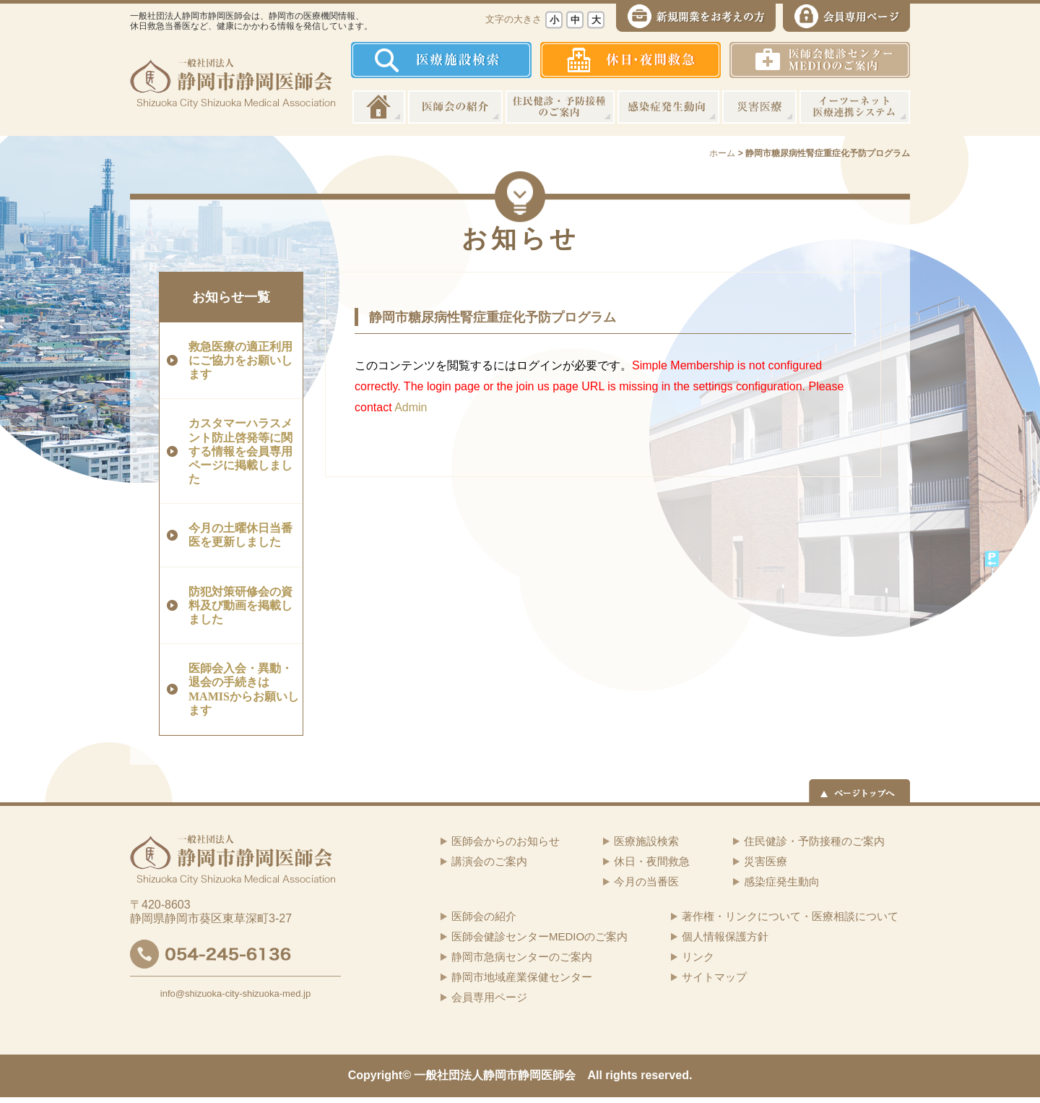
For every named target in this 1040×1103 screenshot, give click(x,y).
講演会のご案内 (489, 861)
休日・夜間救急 (652, 861)
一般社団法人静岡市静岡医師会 (495, 1075)
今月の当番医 (646, 881)
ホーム (378, 107)
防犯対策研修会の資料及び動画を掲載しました (240, 605)
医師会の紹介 (455, 107)
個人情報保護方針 (725, 936)
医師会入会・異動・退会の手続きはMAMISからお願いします (243, 689)
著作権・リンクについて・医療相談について (790, 916)
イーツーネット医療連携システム (855, 107)
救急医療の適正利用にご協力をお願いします (240, 360)
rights (621, 1075)
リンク (698, 956)
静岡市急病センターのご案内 (521, 956)
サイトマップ (714, 977)
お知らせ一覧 (231, 297)
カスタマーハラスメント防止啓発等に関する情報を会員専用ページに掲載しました (240, 451)
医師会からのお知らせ (505, 841)
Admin (410, 407)
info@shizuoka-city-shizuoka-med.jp (235, 993)
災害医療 (759, 107)
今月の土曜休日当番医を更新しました (240, 535)
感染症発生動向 (668, 107)
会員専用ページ (489, 997)
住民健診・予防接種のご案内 (560, 107)
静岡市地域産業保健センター (521, 977)
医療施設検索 (646, 841)
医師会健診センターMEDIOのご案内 (539, 936)
